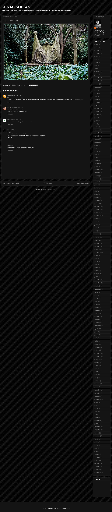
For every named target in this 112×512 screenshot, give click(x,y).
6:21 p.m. (14, 145)
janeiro (96, 47)
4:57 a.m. (13, 130)
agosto (96, 44)
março (96, 99)
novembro (97, 53)
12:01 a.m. (20, 107)
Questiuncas (11, 119)
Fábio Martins (11, 95)
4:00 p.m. (18, 95)
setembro (97, 87)
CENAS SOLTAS (15, 7)
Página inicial (48, 183)
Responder (10, 102)
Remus (9, 145)
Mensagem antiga (82, 183)
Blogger (69, 508)
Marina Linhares (12, 107)
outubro (96, 56)
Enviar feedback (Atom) (49, 189)
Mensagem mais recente (11, 183)
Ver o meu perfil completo (99, 34)
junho (96, 62)
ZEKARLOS (100, 28)
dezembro (97, 50)
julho (95, 59)
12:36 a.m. (18, 119)
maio (95, 65)
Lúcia (9, 130)
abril (95, 68)
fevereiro (96, 72)
